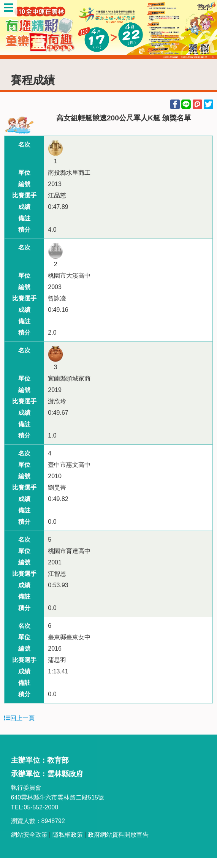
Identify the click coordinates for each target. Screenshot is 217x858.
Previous (13, 29)
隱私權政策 (67, 834)
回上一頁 (19, 718)
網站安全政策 (29, 834)
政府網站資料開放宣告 (118, 834)
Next (203, 29)
